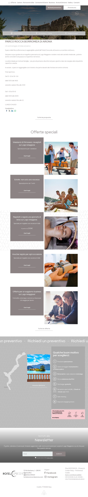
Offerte (13, 2)
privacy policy (50, 458)
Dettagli (27, 156)
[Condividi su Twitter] (9, 111)
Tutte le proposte (44, 117)
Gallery (70, 2)
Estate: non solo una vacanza (27, 179)
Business (52, 2)
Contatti (76, 2)
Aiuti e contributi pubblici (73, 475)
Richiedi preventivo (54, 8)
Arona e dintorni (38, 385)
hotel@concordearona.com (33, 477)
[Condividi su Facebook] (6, 111)
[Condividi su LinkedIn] (12, 111)
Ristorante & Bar (28, 2)
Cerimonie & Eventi (41, 2)
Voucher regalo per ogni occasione (27, 254)
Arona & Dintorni (61, 2)
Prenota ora (72, 8)
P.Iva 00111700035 (71, 468)
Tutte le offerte (44, 328)
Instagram (50, 477)
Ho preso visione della (44, 458)
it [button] (76, 14)
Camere (19, 2)
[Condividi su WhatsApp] (15, 111)
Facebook (50, 472)
